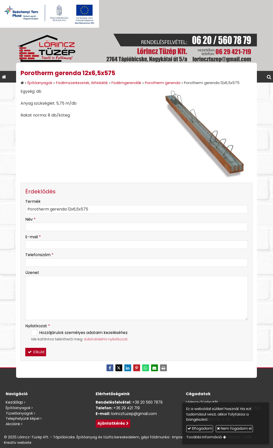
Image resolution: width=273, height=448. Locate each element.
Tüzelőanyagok (19, 413)
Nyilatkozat (37, 326)
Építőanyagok (18, 407)
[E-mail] (154, 368)
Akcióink (13, 423)
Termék (33, 201)
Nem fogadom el (234, 428)
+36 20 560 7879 (147, 402)
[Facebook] (110, 368)
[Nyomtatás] (163, 368)
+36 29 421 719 (126, 408)
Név (30, 219)
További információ (204, 437)
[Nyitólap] (136, 49)
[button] (269, 77)
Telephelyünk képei (22, 418)
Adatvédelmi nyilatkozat (106, 339)
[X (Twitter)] (119, 368)
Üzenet (32, 272)
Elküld (35, 352)
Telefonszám (39, 255)
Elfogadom (200, 428)
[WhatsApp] (145, 368)
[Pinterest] (136, 368)
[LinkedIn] (128, 368)
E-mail (33, 237)
